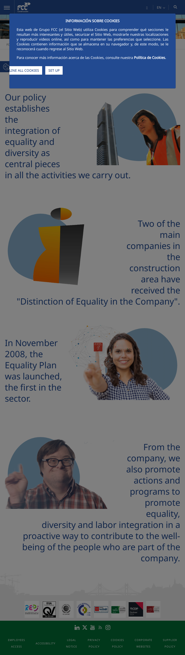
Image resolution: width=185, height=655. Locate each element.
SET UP (53, 70)
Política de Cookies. (150, 57)
